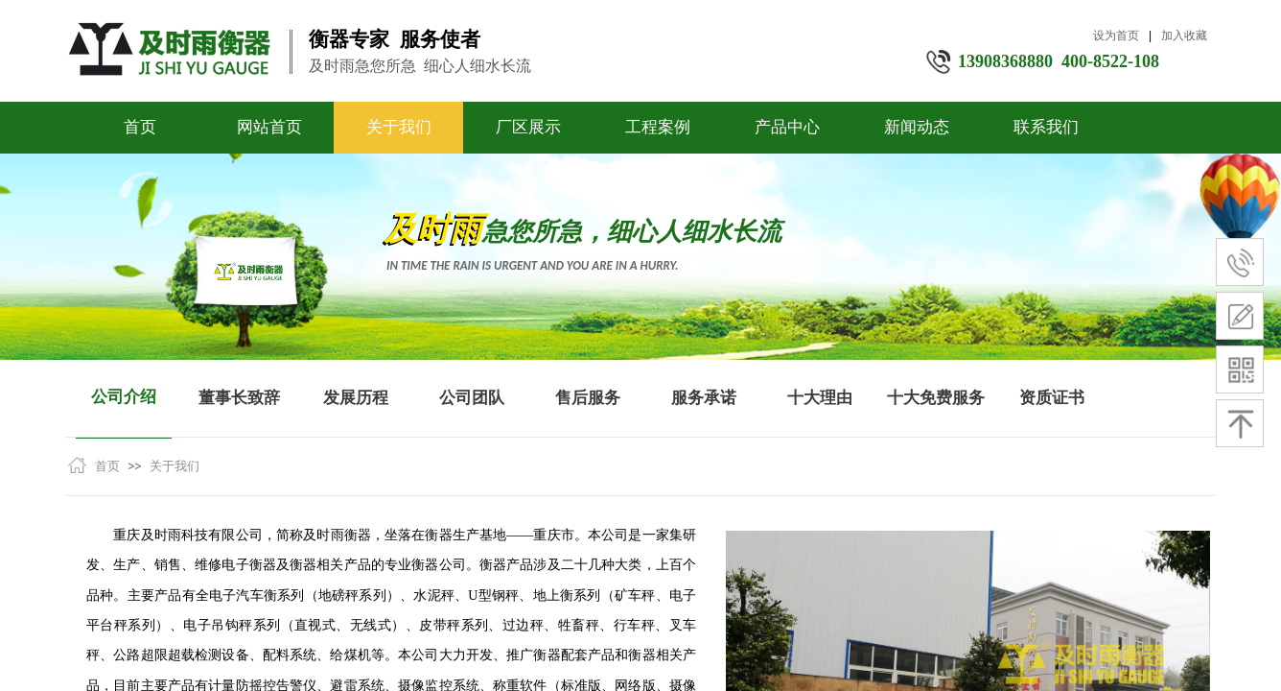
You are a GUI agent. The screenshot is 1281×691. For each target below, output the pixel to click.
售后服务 (587, 398)
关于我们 (398, 127)
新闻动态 (916, 127)
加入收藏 (1184, 35)
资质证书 (1051, 398)
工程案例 (657, 127)
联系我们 (1046, 127)
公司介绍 (123, 397)
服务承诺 (703, 398)
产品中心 (787, 127)
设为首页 (1116, 35)
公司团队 (471, 398)
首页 (140, 127)
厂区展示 (528, 127)
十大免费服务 (936, 398)
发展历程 (355, 398)
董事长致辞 (239, 398)
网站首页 (269, 127)
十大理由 (819, 398)
